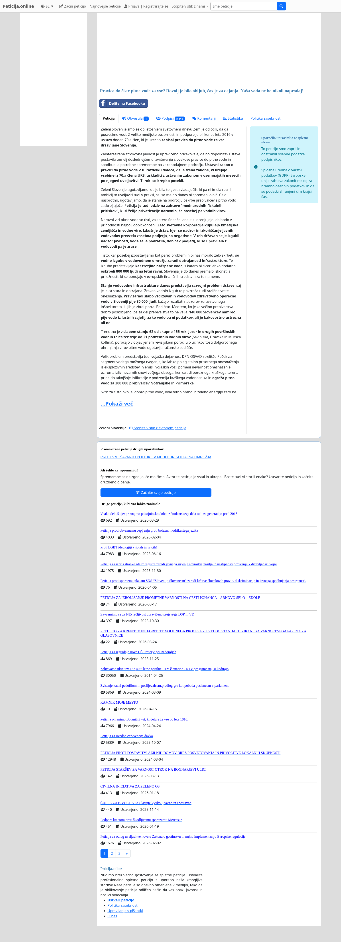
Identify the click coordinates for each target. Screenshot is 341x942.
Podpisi (170, 118)
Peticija (109, 118)
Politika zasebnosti (265, 118)
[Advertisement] (209, 51)
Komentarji (204, 118)
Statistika (233, 118)
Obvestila (135, 118)
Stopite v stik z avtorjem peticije (157, 427)
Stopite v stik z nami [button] (189, 6)
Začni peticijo (72, 6)
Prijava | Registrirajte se (146, 6)
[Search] (243, 6)
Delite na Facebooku (122, 103)
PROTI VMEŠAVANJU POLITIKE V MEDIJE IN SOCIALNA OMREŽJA (156, 457)
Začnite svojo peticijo (156, 492)
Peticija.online (18, 6)
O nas (112, 916)
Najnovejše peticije (105, 6)
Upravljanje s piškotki (125, 910)
